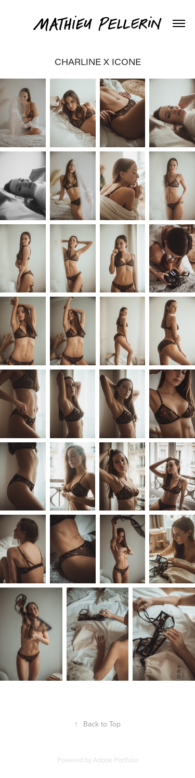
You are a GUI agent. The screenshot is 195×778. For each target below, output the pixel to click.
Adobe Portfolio (115, 759)
